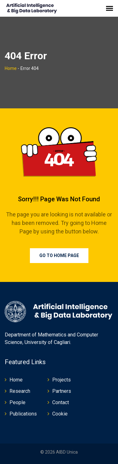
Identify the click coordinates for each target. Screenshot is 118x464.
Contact (60, 402)
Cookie (60, 414)
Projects (61, 380)
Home (11, 68)
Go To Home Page (59, 255)
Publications (23, 414)
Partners (61, 391)
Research (19, 391)
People (17, 402)
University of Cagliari (47, 342)
